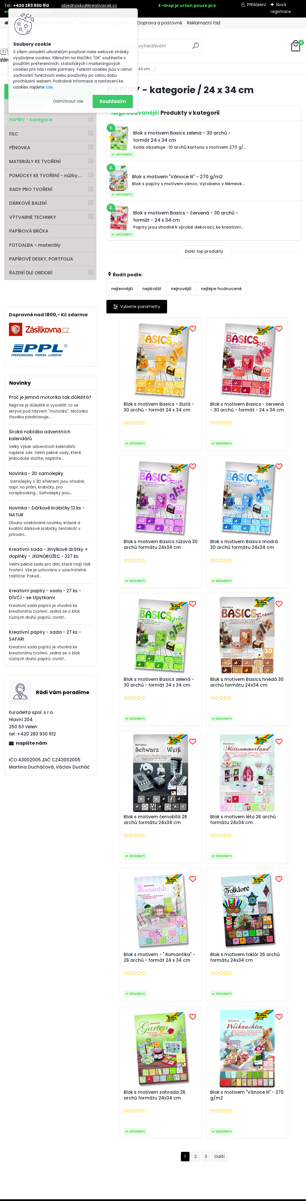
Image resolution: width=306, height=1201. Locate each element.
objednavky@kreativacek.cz (89, 5)
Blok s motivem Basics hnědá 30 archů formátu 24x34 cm (268, 552)
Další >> (219, 901)
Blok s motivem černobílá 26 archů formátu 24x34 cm (134, 695)
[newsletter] (280, 961)
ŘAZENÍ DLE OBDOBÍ (30, 272)
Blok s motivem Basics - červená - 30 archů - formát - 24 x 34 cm (203, 410)
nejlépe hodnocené (221, 289)
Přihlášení (256, 4)
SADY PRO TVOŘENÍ (30, 189)
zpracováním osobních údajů (255, 974)
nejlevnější (122, 289)
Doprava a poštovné (159, 23)
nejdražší (151, 289)
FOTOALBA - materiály (34, 245)
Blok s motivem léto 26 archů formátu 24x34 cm (203, 695)
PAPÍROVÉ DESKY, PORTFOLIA (41, 259)
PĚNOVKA (19, 147)
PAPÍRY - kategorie (30, 119)
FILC (13, 134)
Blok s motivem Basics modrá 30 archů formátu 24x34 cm (138, 552)
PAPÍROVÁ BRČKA (28, 231)
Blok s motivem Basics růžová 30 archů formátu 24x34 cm (268, 410)
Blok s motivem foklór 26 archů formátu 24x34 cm (137, 837)
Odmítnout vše (68, 101)
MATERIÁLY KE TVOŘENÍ (35, 161)
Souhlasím (113, 101)
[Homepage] (6, 23)
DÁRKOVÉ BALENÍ (28, 203)
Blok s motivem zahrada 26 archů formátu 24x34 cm (199, 837)
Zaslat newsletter (64, 965)
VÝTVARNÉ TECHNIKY (32, 217)
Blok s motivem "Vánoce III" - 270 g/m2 (268, 836)
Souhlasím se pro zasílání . (245, 977)
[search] (195, 47)
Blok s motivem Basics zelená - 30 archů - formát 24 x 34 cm (203, 552)
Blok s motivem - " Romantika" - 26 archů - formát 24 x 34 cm (268, 695)
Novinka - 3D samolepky (36, 473)
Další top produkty (204, 251)
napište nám (31, 743)
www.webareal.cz (176, 1195)
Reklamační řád (203, 23)
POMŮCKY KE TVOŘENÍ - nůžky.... (45, 175)
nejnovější (181, 289)
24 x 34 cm (140, 69)
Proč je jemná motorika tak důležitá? (50, 397)
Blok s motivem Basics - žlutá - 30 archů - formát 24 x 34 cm (138, 410)
